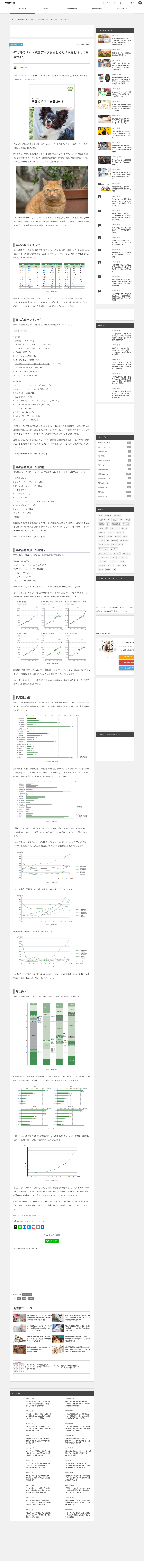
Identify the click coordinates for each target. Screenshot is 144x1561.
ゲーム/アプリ (103, 557)
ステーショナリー (105, 553)
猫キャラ (102, 532)
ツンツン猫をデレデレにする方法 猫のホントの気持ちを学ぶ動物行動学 (129, 646)
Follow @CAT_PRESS (52, 1235)
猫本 (108, 524)
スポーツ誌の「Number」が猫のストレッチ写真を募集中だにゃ (121, 230)
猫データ (30, 1307)
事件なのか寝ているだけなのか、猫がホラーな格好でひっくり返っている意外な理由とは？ (77, 1512)
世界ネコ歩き (124, 540)
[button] (140, 3)
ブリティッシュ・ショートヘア (27, 405)
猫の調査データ (16, 44)
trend (118, 565)
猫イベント (120, 532)
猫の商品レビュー (114, 478)
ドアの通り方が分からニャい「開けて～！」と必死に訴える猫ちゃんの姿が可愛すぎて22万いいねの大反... (38, 1512)
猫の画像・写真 (114, 483)
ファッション (103, 549)
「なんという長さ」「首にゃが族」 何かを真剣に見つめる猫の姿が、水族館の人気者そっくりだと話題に (38, 1425)
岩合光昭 (109, 536)
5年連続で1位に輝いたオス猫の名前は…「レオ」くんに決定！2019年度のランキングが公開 (39, 1348)
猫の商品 (114, 492)
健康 (19, 1307)
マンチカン (19, 356)
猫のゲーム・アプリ (114, 447)
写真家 (101, 540)
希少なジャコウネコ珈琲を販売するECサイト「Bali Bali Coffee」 (121, 162)
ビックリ (114, 549)
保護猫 (114, 540)
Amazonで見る (129, 656)
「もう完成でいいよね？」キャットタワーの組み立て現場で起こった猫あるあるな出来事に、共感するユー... (38, 1413)
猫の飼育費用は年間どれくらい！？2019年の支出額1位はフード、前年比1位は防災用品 (77, 1348)
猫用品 (101, 524)
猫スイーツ (115, 528)
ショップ (117, 553)
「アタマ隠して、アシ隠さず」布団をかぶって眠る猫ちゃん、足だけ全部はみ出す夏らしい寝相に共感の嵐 (38, 1499)
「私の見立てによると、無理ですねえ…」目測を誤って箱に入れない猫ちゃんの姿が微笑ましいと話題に (77, 1425)
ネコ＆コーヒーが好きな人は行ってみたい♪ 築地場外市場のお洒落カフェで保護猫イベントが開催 (121, 108)
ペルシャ (19, 368)
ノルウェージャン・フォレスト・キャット (32, 364)
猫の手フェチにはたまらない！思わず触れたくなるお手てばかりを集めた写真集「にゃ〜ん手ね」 (121, 217)
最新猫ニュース (114, 474)
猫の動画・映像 (114, 487)
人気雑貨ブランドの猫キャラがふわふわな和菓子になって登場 (121, 255)
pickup (101, 570)
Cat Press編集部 (22, 67)
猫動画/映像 (116, 524)
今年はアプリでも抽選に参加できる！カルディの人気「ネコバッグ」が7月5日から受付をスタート (121, 202)
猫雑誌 (127, 520)
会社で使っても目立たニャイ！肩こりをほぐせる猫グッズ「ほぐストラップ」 (121, 121)
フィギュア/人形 (117, 545)
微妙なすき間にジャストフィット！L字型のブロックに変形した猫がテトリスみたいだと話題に (78, 1462)
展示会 (117, 536)
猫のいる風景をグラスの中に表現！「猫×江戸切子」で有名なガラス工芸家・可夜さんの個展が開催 (122, 282)
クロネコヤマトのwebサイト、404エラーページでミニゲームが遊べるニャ (122, 242)
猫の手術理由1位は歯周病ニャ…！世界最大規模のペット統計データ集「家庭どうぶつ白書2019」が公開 (77, 1359)
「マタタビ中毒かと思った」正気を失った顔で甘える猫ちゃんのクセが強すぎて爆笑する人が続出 (77, 1438)
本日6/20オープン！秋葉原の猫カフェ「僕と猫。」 (121, 54)
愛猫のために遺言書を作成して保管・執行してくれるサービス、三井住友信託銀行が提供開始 (121, 149)
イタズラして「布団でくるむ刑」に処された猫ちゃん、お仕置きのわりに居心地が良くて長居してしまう (38, 1462)
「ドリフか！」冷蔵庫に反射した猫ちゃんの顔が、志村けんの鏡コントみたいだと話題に (77, 1524)
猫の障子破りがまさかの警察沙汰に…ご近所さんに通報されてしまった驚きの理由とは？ (38, 1487)
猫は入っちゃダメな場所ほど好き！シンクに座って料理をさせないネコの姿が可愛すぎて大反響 (77, 1413)
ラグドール (20, 375)
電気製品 (108, 516)
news (108, 570)
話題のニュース (104, 520)
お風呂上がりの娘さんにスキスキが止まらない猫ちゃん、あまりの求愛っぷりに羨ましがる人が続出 (121, 66)
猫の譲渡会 (114, 456)
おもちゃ (102, 565)
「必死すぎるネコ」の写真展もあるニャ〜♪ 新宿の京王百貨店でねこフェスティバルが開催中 (121, 297)
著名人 (114, 520)
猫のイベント (114, 496)
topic (124, 565)
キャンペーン (123, 557)
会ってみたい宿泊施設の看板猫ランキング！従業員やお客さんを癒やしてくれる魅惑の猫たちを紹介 (77, 1327)
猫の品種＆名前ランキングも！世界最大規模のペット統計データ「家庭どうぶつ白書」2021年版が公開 (39, 1327)
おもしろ (111, 565)
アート (122, 561)
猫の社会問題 (114, 451)
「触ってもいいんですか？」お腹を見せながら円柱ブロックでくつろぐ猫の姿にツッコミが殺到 (38, 1524)
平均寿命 (47, 472)
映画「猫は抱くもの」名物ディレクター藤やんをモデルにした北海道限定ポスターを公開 (121, 134)
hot (114, 570)
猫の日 (101, 536)
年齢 (65, 430)
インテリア (113, 561)
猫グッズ (124, 528)
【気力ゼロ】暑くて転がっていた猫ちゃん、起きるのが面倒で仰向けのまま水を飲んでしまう (77, 1487)
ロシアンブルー (21, 360)
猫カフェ (114, 465)
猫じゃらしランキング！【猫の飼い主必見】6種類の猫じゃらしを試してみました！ (122, 94)
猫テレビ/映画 (103, 528)
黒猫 (100, 516)
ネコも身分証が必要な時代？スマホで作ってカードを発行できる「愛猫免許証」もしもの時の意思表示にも (121, 42)
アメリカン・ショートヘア (26, 348)
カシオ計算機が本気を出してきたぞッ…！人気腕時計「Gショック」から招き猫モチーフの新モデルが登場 (121, 81)
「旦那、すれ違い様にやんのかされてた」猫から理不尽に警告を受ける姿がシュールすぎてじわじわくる (77, 1499)
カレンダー (103, 561)
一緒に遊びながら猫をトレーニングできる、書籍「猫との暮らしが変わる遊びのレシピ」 (121, 175)
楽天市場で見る (129, 662)
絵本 (121, 520)
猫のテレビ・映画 (114, 443)
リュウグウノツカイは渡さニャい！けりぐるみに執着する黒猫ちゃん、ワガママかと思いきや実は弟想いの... (77, 1475)
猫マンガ (126, 524)
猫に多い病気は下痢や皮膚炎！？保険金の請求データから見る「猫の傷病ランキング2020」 (77, 1337)
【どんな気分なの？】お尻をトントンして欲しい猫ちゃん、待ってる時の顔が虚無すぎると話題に (38, 1438)
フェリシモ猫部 (104, 545)
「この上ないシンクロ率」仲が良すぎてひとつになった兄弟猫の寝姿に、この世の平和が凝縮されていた (38, 1475)
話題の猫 (117, 516)
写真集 (125, 536)
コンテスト (126, 553)
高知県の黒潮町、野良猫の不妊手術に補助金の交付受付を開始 (121, 189)
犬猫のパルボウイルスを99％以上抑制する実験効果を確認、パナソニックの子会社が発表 (39, 1359)
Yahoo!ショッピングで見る (129, 668)
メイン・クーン (21, 371)
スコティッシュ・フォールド (27, 345)
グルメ (113, 557)
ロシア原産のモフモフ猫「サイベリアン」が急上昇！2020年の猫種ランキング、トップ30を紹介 (39, 1337)
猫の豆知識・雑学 (114, 460)
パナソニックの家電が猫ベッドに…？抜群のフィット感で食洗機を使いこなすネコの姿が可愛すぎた (77, 1450)
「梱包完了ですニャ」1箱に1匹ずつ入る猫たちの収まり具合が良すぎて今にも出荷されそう (38, 1450)
